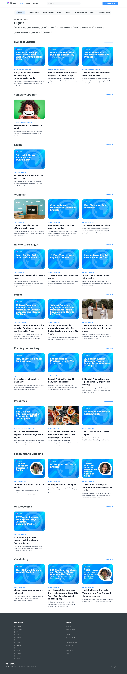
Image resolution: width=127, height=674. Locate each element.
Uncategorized (36, 32)
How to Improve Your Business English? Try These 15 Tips (62, 74)
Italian (17, 658)
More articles (108, 42)
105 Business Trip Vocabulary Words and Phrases (96, 74)
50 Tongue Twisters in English (62, 484)
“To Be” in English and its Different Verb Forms (26, 227)
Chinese (17, 642)
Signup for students (71, 642)
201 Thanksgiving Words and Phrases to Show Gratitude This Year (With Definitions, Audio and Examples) (63, 594)
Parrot (92, 12)
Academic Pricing (70, 637)
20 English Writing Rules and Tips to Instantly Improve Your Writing (96, 382)
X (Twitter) (18, 629)
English (16, 172)
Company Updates (48, 12)
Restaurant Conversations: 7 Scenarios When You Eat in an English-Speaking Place (62, 434)
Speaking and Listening (21, 32)
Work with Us (69, 650)
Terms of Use (105, 667)
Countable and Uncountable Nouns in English (61, 227)
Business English (34, 12)
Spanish (17, 640)
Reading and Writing (104, 12)
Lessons (35, 3)
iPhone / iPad (69, 645)
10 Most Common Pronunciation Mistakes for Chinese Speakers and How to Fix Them (29, 328)
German (17, 645)
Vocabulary (47, 32)
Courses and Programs (20, 429)
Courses (27, 3)
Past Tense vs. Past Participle (96, 225)
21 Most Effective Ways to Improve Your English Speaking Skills (97, 487)
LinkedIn (17, 632)
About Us (68, 626)
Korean (17, 656)
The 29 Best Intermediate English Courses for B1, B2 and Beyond (28, 434)
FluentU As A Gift (70, 640)
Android (68, 648)
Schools (68, 632)
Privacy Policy (114, 667)
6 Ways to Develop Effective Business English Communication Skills (27, 75)
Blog (21, 3)
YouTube (17, 634)
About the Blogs (70, 629)
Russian (17, 653)
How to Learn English (80, 12)
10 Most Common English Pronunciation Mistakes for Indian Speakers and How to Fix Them (63, 329)
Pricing (68, 634)
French (17, 650)
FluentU (16, 19)
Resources (100, 27)
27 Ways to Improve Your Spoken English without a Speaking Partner (26, 540)
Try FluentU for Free (110, 3)
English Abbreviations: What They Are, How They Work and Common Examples (96, 593)
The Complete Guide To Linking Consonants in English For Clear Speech (97, 328)
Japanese (18, 648)
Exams (59, 12)
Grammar (67, 12)
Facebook (18, 626)
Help (67, 653)
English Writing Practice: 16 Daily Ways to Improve (61, 380)
